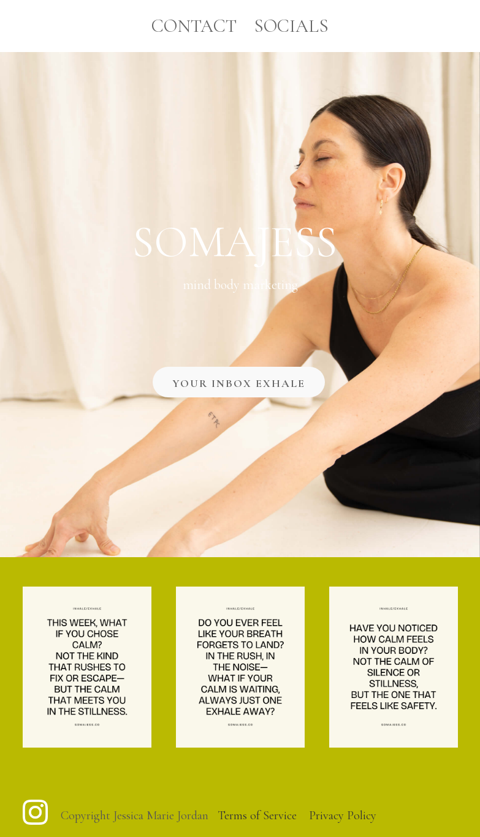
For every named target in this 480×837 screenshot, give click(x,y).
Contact (194, 26)
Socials (291, 26)
